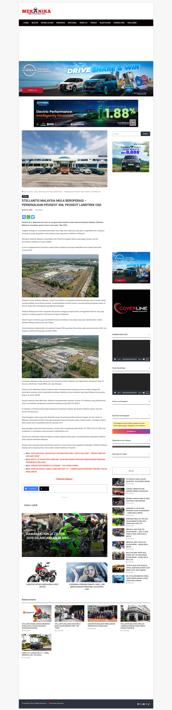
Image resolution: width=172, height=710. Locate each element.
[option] (64, 535)
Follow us (131, 431)
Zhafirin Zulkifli (27, 210)
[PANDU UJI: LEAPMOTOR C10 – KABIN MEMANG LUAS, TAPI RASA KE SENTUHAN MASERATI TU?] (36, 642)
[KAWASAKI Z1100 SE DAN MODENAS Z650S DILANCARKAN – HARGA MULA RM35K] (118, 511)
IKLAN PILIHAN (105, 23)
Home (24, 192)
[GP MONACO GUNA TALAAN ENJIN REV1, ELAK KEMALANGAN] (118, 482)
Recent (131, 471)
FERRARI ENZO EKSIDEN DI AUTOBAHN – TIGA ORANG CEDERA (54, 466)
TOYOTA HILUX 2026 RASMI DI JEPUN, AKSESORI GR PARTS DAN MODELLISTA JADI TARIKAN (138, 568)
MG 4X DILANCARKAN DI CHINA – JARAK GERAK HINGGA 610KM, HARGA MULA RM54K (138, 578)
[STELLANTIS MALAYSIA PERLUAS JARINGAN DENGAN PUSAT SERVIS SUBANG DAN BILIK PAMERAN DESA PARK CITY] (135, 613)
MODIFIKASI (60, 23)
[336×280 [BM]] (131, 283)
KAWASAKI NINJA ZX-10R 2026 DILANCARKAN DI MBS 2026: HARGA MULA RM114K (48, 536)
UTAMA (26, 23)
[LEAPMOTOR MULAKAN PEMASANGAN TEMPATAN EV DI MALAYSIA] (102, 613)
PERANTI (93, 23)
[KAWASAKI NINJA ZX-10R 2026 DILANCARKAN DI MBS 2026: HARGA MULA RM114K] (118, 522)
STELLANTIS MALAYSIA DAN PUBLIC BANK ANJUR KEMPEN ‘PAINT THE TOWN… (68, 626)
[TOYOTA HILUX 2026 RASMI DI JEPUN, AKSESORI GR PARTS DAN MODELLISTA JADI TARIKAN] (118, 568)
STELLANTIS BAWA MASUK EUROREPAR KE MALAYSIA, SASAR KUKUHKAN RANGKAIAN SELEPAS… (36, 626)
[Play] (115, 359)
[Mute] (144, 359)
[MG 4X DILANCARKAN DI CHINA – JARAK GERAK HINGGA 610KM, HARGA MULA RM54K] (118, 579)
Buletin (31, 192)
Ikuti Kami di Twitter (119, 454)
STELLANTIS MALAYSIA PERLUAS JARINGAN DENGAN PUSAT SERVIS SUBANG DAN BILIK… (133, 626)
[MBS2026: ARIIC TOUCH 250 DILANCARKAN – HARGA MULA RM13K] (118, 545)
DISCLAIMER (132, 23)
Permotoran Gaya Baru (56, 703)
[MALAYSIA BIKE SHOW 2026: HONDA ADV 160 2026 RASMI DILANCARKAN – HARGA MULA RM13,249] (118, 556)
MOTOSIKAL (72, 23)
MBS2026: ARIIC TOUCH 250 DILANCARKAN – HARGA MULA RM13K (137, 544)
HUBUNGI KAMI (119, 23)
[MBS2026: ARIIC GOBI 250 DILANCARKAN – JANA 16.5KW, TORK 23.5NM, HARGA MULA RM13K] (118, 532)
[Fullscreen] (147, 359)
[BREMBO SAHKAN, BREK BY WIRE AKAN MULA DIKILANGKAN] (118, 502)
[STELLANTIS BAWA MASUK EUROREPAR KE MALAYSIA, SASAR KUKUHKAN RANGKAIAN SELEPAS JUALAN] (36, 613)
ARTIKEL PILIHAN (47, 23)
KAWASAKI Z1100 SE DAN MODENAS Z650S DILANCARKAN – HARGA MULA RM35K (137, 510)
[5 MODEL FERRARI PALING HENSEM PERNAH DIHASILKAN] (118, 492)
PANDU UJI (83, 23)
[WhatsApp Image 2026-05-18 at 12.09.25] (86, 113)
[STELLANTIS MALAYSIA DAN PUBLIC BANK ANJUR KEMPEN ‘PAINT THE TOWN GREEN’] (69, 613)
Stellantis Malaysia (64, 479)
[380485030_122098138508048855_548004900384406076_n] (131, 327)
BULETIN (35, 23)
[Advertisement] (86, 43)
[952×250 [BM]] (86, 78)
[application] (131, 350)
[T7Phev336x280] (130, 172)
